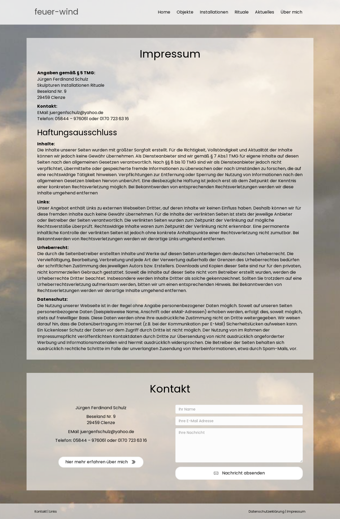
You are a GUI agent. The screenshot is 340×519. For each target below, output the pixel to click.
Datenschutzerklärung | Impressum (277, 511)
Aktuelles (264, 12)
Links (53, 511)
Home (164, 12)
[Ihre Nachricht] (239, 445)
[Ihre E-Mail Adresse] (239, 420)
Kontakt (41, 511)
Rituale (242, 12)
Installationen (214, 12)
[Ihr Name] (239, 409)
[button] (239, 473)
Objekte (185, 12)
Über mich (291, 12)
